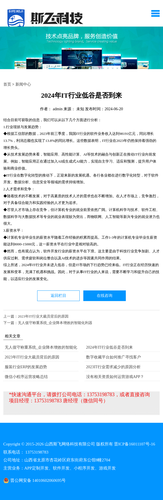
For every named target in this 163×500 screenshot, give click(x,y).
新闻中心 (23, 84)
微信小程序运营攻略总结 (26, 377)
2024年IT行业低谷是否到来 (109, 347)
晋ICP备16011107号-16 (134, 444)
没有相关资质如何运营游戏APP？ (115, 377)
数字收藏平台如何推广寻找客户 (113, 357)
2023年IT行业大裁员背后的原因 (32, 357)
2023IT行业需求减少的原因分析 (113, 367)
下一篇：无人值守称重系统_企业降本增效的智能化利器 (48, 323)
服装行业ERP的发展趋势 (26, 367)
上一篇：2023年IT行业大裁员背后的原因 (35, 316)
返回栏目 (58, 296)
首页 (7, 84)
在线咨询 (104, 296)
